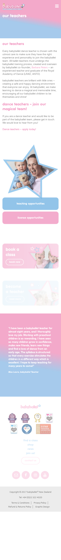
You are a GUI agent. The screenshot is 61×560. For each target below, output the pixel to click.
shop (30, 444)
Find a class (30, 440)
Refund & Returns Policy (19, 507)
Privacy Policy (40, 503)
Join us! (30, 453)
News (30, 449)
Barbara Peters (40, 67)
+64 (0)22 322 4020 (32, 497)
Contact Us (30, 460)
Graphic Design (42, 507)
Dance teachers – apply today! (19, 129)
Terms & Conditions (20, 503)
